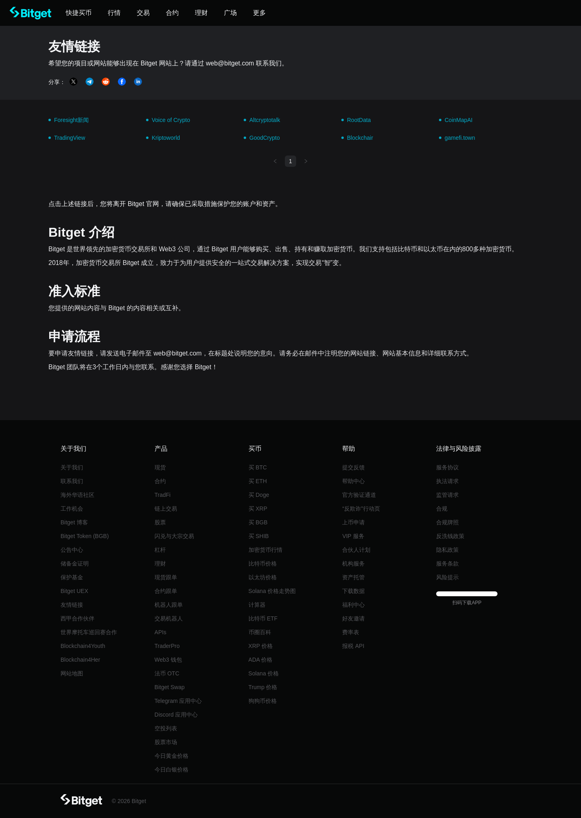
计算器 (257, 604)
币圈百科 (260, 632)
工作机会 (72, 508)
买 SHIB (259, 536)
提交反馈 (353, 467)
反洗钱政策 (450, 536)
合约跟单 (166, 591)
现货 (160, 467)
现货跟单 (166, 577)
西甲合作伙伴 (77, 618)
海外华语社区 (77, 495)
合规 (441, 508)
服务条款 (447, 563)
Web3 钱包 (168, 659)
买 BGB (258, 522)
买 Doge (259, 495)
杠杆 (160, 550)
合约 (160, 481)
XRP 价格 (261, 646)
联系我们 (72, 481)
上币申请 (353, 522)
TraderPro (167, 646)
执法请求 (447, 481)
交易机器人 (169, 618)
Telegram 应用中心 (178, 701)
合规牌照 (447, 522)
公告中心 (72, 550)
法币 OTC (167, 673)
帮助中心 (353, 481)
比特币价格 (263, 563)
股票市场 (166, 742)
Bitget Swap (170, 687)
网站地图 (72, 673)
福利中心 (353, 604)
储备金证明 (75, 563)
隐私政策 (447, 550)
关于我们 (72, 467)
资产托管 (353, 577)
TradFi (163, 495)
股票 (160, 522)
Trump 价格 (263, 687)
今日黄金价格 (171, 756)
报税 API (353, 646)
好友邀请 (353, 618)
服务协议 (447, 467)
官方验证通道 (359, 495)
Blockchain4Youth (83, 646)
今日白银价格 (171, 769)
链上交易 (166, 508)
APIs (161, 632)
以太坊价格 (263, 577)
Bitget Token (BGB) (85, 536)
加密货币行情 (265, 550)
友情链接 (72, 604)
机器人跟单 (169, 604)
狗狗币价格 (263, 701)
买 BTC (258, 467)
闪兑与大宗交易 (174, 536)
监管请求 (447, 495)
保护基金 (72, 577)
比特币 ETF (263, 618)
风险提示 (447, 577)
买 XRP (258, 508)
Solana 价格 (264, 673)
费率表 (350, 632)
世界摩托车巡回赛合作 (89, 632)
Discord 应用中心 (176, 714)
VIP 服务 (353, 536)
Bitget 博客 (74, 522)
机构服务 (353, 563)
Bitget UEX (74, 591)
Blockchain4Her (80, 659)
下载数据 (353, 591)
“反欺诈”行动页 (361, 508)
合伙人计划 (356, 550)
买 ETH (258, 481)
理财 (160, 563)
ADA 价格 (261, 659)
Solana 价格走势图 (272, 591)
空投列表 (166, 728)
